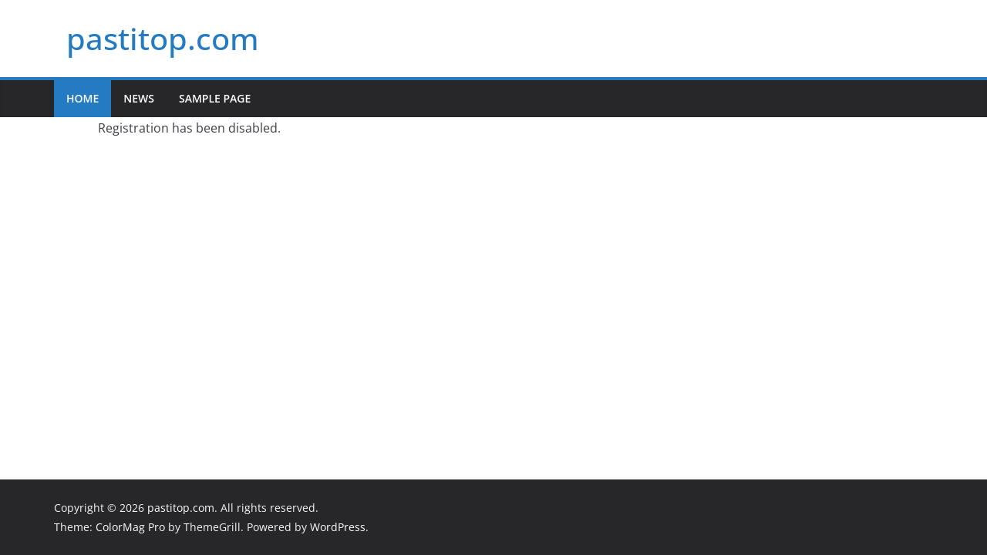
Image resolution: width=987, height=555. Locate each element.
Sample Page (215, 98)
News (138, 98)
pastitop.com (162, 38)
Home (82, 98)
